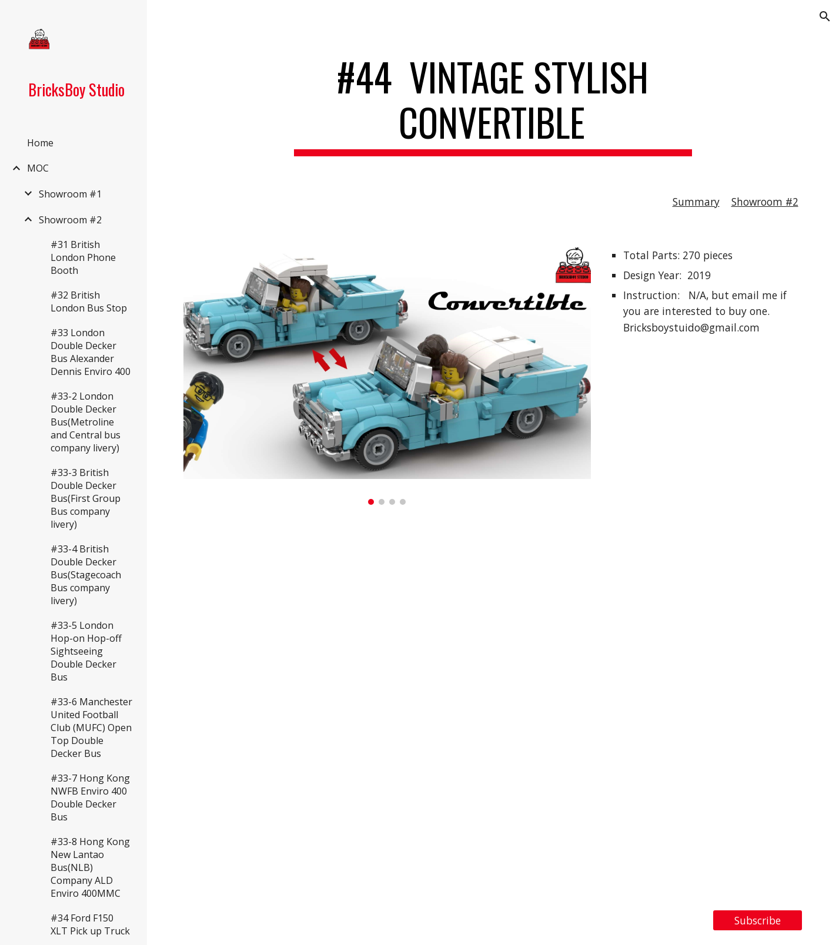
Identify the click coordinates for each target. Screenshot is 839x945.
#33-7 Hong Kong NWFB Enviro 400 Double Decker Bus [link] (90, 797)
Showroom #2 (764, 202)
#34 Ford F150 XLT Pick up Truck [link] (90, 924)
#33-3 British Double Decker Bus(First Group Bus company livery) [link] (86, 498)
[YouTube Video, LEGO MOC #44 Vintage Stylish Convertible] (493, 707)
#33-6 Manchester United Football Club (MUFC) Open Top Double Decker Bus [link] (91, 727)
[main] (493, 105)
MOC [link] (38, 168)
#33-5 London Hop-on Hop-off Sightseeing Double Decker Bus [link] (86, 651)
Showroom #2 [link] (70, 219)
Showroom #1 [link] (70, 193)
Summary (696, 202)
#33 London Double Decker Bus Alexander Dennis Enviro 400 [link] (91, 352)
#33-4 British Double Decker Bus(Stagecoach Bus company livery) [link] (86, 574)
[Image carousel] (387, 374)
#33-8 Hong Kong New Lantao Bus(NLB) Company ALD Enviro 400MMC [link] (90, 867)
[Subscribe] (757, 920)
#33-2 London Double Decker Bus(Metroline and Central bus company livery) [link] (86, 422)
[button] (825, 16)
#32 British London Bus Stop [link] (89, 301)
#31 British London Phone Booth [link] (83, 257)
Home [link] (40, 142)
